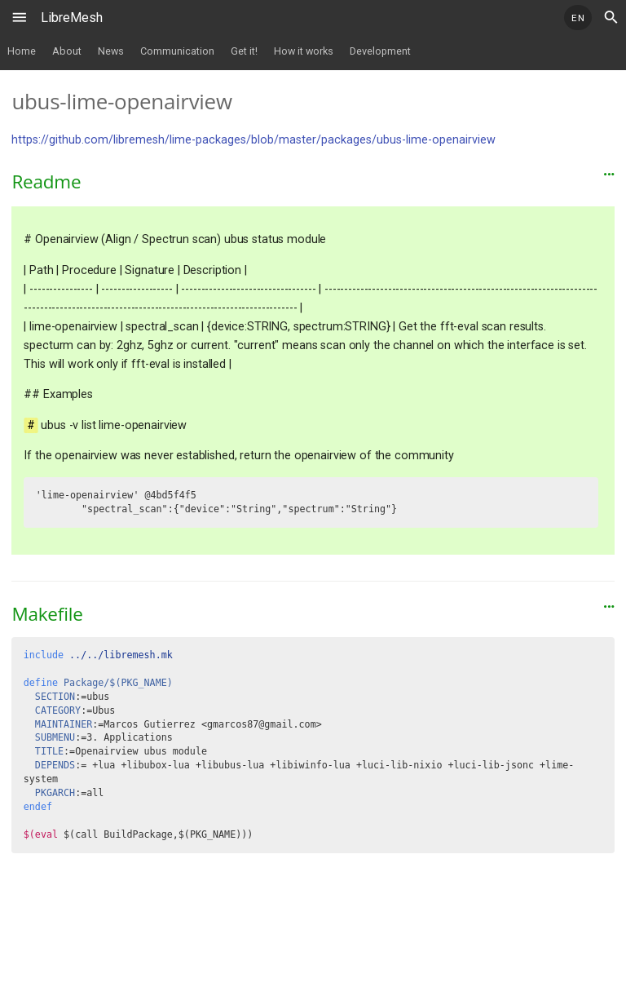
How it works (303, 51)
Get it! (244, 51)
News (111, 51)
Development (380, 51)
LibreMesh (72, 17)
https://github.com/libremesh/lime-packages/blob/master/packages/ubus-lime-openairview (253, 140)
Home (21, 51)
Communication (177, 51)
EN (577, 18)
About (67, 51)
